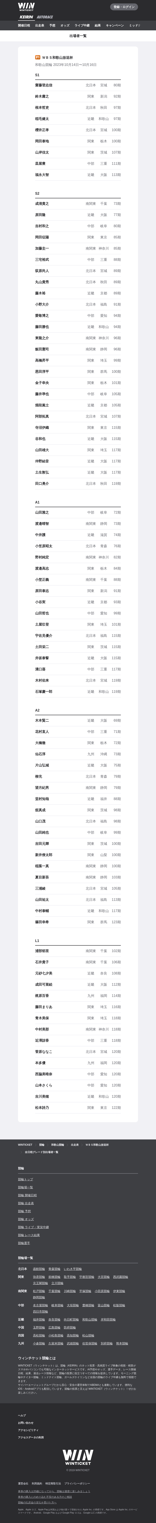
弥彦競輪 (39, 1277)
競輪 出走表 (26, 1203)
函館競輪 (39, 1269)
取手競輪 (70, 1277)
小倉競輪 (39, 1343)
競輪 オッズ (26, 1219)
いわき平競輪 (73, 1269)
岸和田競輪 (108, 1319)
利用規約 (37, 1483)
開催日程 (24, 25)
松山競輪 (88, 1335)
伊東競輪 (119, 1291)
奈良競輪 (54, 1319)
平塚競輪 (85, 1291)
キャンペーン (115, 25)
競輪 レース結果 (29, 1235)
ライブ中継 (82, 25)
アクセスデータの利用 (31, 1437)
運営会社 (23, 1483)
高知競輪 (73, 1335)
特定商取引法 (53, 1483)
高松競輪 (39, 1335)
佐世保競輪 (89, 1343)
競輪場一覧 (25, 1187)
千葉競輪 (54, 1291)
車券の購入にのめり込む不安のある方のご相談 (45, 1496)
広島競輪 (54, 1327)
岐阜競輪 (57, 1305)
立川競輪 (57, 1283)
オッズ (64, 25)
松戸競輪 (39, 1291)
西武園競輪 (120, 1277)
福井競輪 (39, 1319)
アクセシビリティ (28, 1430)
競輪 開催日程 (27, 1195)
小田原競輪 (102, 1291)
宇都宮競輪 (86, 1277)
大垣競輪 (73, 1305)
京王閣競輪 (40, 1283)
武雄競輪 (73, 1343)
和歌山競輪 (89, 1319)
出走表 (39, 25)
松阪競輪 (119, 1305)
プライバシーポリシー (77, 1483)
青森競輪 (54, 1269)
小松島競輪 (55, 1335)
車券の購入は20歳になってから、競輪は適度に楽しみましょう (54, 1491)
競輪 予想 (24, 1211)
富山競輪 (104, 1305)
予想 (52, 25)
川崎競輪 (70, 1291)
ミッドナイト (138, 25)
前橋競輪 (54, 1277)
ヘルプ (22, 1415)
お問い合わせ (25, 1422)
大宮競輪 (104, 1277)
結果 (98, 25)
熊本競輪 (122, 1343)
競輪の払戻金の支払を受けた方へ (37, 1502)
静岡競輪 (39, 1297)
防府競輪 (70, 1327)
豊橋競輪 (88, 1305)
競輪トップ (25, 1179)
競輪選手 (24, 1243)
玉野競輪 (39, 1327)
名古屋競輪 (40, 1305)
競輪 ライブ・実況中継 (33, 1227)
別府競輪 (107, 1343)
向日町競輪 (71, 1319)
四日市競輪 (40, 1311)
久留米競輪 (55, 1343)
